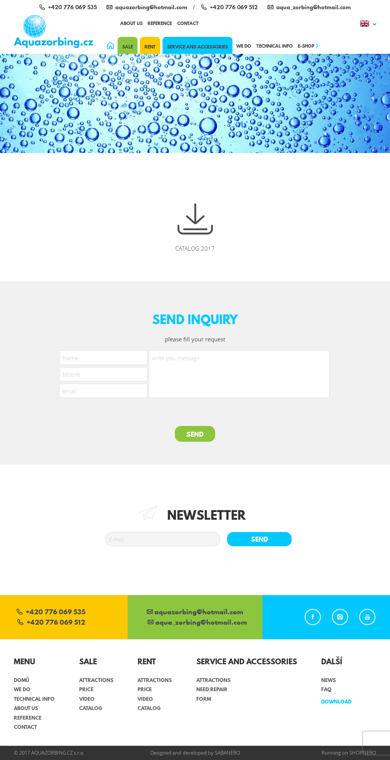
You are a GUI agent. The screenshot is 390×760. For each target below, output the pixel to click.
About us (131, 23)
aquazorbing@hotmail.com (195, 612)
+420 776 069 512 (51, 623)
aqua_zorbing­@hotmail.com (197, 623)
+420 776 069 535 (51, 612)
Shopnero (362, 752)
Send (259, 539)
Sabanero (227, 752)
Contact (188, 23)
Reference (160, 23)
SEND (195, 434)
